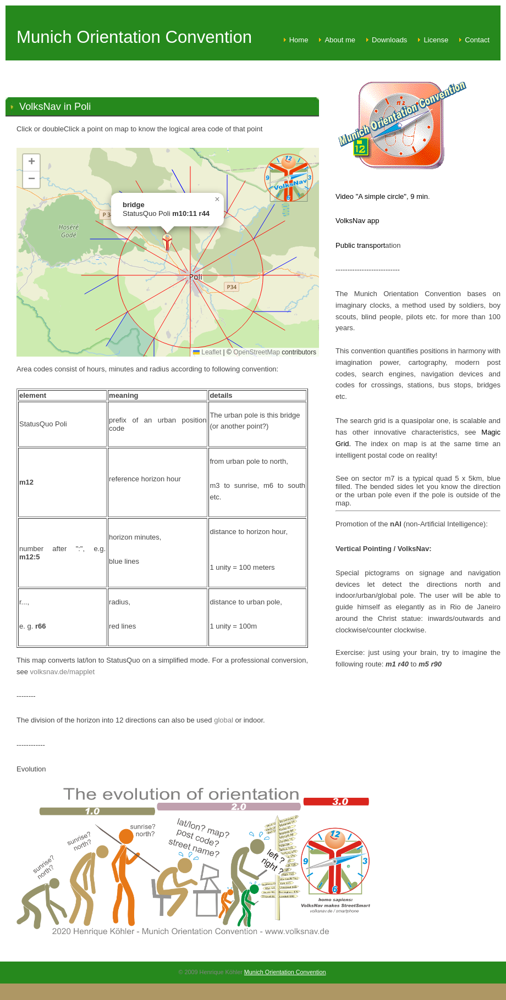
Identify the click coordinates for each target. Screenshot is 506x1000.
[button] (167, 243)
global (223, 720)
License (436, 40)
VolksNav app (358, 220)
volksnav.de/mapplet (62, 672)
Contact (477, 40)
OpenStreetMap (256, 352)
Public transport (360, 245)
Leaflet (207, 352)
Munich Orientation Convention (285, 972)
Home (299, 40)
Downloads (389, 40)
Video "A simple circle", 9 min (382, 196)
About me (339, 40)
